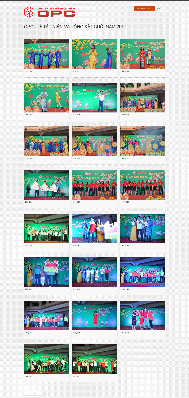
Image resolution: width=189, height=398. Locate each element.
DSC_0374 (77, 245)
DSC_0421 (77, 333)
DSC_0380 (125, 245)
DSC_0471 (77, 376)
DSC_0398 (28, 289)
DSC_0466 (28, 376)
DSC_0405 (77, 289)
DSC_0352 (28, 202)
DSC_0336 (77, 115)
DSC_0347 (125, 158)
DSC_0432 (125, 333)
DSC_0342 (77, 158)
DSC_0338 (125, 115)
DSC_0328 (125, 71)
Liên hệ (159, 8)
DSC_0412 (125, 289)
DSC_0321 (77, 71)
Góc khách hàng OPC (144, 8)
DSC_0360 (28, 245)
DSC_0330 (28, 115)
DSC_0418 (28, 333)
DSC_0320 (28, 71)
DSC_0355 (125, 202)
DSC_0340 (28, 158)
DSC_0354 (77, 202)
